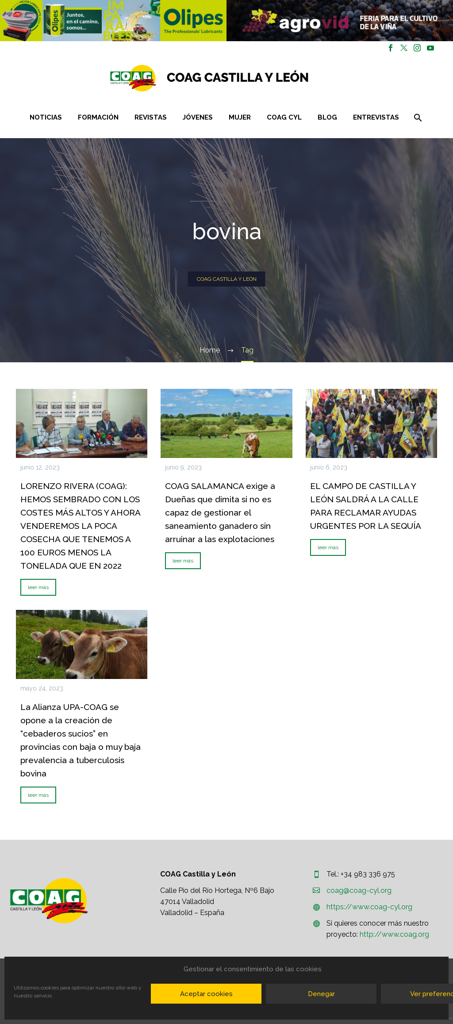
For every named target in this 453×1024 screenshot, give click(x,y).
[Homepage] (262, 78)
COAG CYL (284, 117)
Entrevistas (376, 117)
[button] (113, 20)
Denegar (321, 994)
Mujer (240, 117)
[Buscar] (417, 117)
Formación (98, 117)
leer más (38, 587)
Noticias (46, 117)
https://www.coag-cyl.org (369, 907)
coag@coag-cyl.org (359, 890)
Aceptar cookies (206, 994)
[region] (113, 20)
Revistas (150, 117)
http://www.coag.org (394, 934)
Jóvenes (198, 117)
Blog (327, 117)
